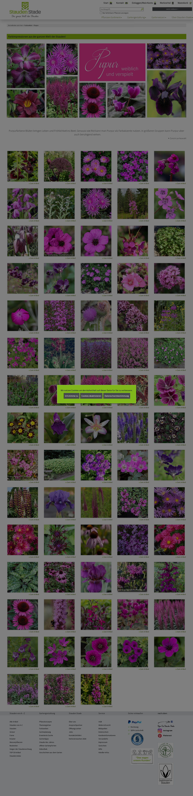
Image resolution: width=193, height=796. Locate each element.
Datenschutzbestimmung (117, 395)
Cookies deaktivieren (91, 395)
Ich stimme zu (71, 395)
